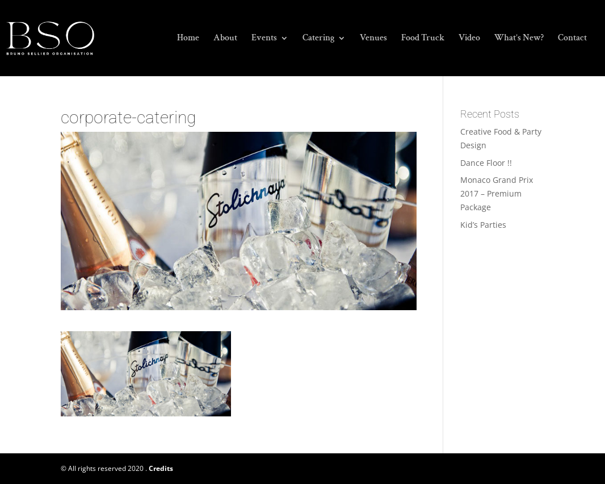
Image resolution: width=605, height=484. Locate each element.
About (225, 39)
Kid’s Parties (483, 224)
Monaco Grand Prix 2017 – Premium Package (496, 193)
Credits (161, 468)
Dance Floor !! (486, 162)
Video (469, 39)
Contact (572, 39)
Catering (318, 39)
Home (188, 39)
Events (264, 39)
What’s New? (519, 39)
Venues (373, 39)
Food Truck (422, 39)
